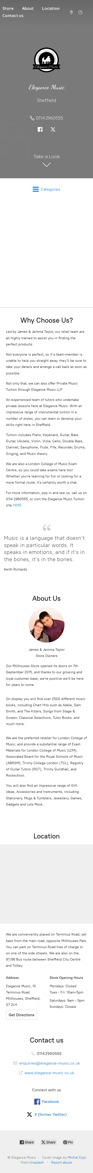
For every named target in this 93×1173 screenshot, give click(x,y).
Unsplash (36, 1162)
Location (51, 8)
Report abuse (61, 1162)
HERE (17, 505)
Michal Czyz (77, 1157)
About (28, 8)
